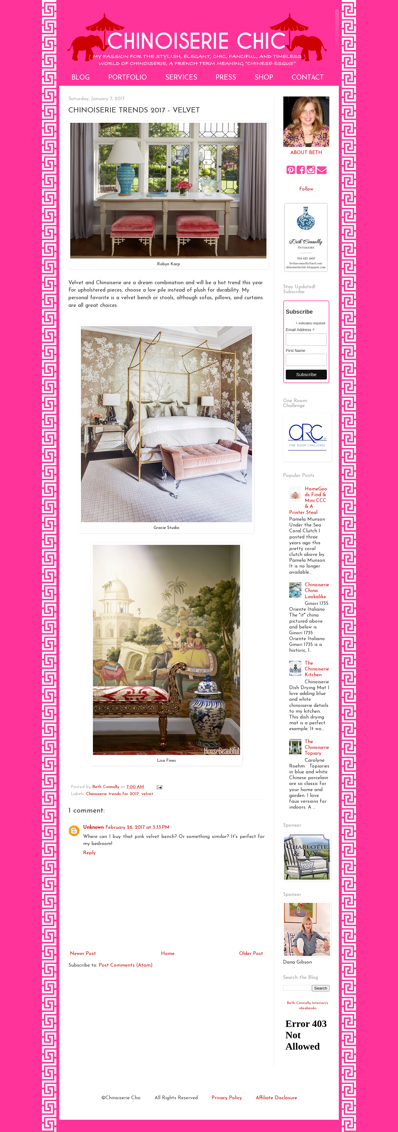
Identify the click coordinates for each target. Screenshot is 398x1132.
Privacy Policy (227, 1098)
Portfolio (127, 77)
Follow (306, 189)
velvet (147, 794)
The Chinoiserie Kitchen (317, 669)
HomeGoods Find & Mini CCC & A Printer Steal (308, 501)
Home (167, 953)
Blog (80, 77)
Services (181, 77)
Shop (263, 77)
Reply (89, 853)
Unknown (93, 827)
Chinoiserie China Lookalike (317, 591)
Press (226, 77)
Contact (308, 77)
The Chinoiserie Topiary (317, 747)
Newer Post (83, 953)
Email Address (300, 330)
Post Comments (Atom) (126, 965)
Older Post (251, 953)
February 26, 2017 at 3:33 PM (137, 827)
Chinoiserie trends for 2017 (112, 794)
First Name (295, 350)
